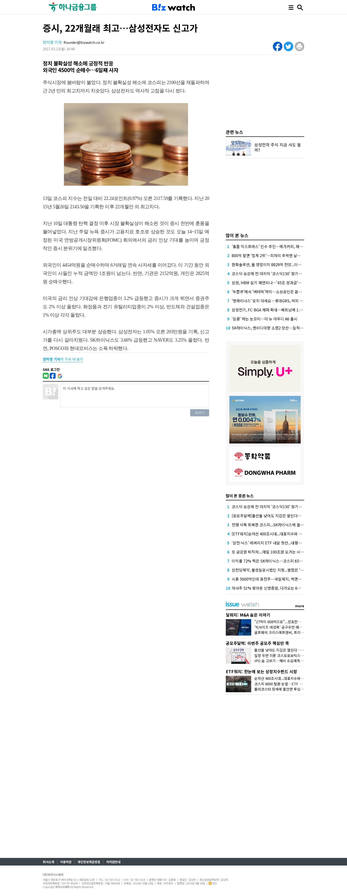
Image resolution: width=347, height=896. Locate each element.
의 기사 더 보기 (63, 359)
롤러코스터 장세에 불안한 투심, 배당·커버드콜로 (290, 689)
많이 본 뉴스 (237, 235)
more (299, 605)
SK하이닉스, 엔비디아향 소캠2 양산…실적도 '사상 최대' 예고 (280, 328)
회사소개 (48, 862)
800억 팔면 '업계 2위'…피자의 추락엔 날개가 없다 (272, 255)
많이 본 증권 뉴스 (240, 495)
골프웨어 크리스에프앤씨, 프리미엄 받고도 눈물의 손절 (295, 632)
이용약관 (66, 862)
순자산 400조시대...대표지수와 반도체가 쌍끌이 (290, 678)
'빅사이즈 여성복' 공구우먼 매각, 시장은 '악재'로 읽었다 (296, 627)
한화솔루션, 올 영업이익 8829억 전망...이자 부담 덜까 (275, 264)
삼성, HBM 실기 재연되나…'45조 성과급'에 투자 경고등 (276, 282)
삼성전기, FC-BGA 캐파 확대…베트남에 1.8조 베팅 (272, 310)
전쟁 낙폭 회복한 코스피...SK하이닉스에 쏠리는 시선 (273, 525)
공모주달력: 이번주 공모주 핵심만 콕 (257, 643)
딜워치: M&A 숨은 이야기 (248, 615)
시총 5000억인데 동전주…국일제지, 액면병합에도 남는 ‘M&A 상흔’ (285, 579)
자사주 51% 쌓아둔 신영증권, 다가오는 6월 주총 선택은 (276, 588)
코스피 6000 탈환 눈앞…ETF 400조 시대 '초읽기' (291, 683)
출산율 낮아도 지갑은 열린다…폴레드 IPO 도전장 (291, 649)
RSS (213, 883)
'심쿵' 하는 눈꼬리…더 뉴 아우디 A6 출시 (264, 319)
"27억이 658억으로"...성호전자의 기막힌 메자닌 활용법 (295, 621)
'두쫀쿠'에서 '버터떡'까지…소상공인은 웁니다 (268, 291)
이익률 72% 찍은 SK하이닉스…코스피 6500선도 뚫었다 (277, 561)
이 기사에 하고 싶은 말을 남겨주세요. (135, 395)
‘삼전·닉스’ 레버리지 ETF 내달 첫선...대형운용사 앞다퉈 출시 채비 (284, 543)
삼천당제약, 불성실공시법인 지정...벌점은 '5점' (269, 570)
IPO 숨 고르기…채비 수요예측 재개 (281, 660)
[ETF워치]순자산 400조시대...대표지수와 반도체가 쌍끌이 (278, 534)
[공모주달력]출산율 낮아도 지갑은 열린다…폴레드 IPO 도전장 (281, 515)
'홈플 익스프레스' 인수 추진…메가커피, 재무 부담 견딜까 (277, 246)
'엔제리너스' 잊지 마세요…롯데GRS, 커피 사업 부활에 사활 (279, 301)
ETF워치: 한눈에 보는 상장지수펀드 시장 (261, 671)
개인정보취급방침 (88, 862)
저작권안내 (113, 862)
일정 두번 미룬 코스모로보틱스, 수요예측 (285, 655)
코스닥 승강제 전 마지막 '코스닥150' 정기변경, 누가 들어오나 (281, 273)
